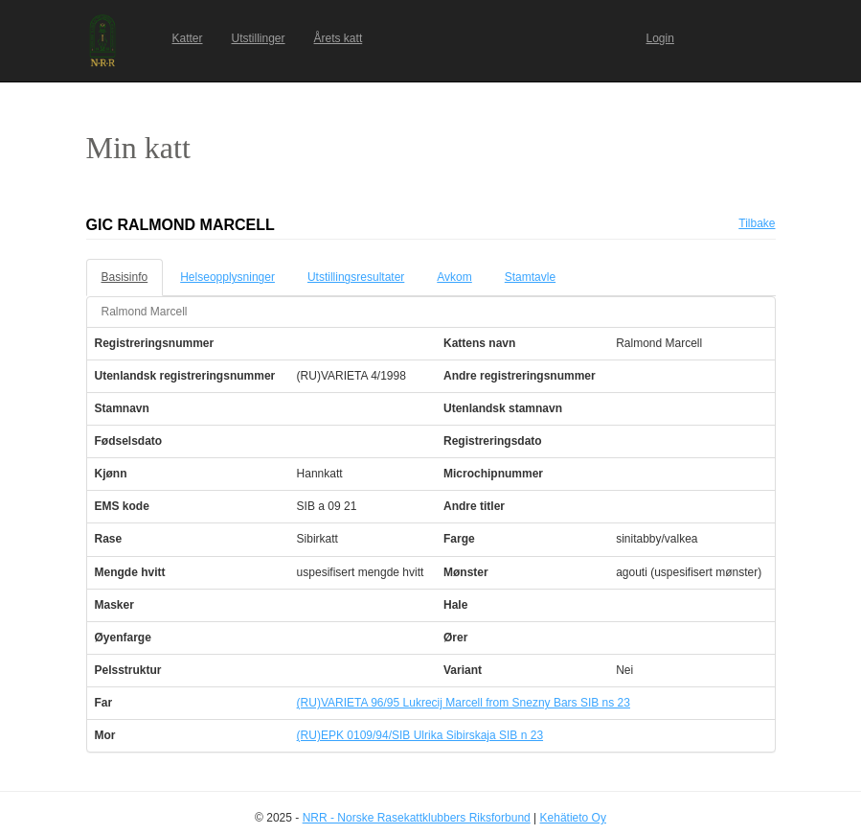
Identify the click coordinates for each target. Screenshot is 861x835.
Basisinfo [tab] (125, 277)
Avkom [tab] (454, 277)
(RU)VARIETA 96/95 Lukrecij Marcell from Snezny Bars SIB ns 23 (463, 702)
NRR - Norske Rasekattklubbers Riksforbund (417, 817)
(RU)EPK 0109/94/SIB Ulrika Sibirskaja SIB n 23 (420, 735)
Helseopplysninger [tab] (227, 277)
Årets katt (338, 38)
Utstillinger (258, 38)
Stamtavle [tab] (530, 277)
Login (660, 38)
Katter (187, 38)
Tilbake (756, 223)
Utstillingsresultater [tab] (355, 277)
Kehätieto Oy (573, 817)
